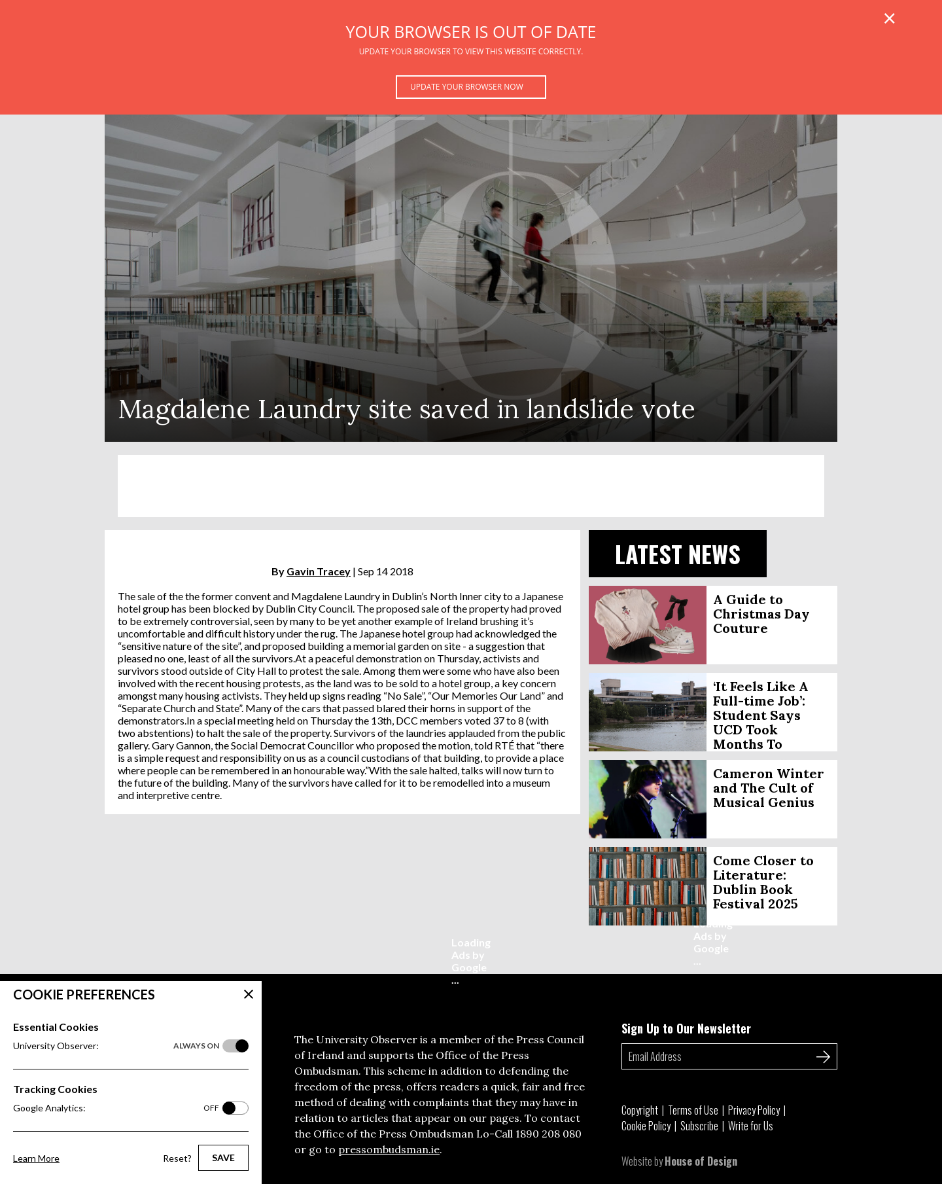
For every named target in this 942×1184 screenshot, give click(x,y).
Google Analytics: (116, 1108)
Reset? (177, 1158)
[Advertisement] (471, 486)
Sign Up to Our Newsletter (686, 1028)
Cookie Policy (646, 1126)
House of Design (701, 1161)
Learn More (36, 1158)
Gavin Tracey (319, 571)
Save (223, 1157)
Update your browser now (466, 86)
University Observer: (116, 1046)
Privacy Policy (754, 1110)
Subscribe (699, 1126)
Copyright (639, 1110)
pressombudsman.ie (389, 1149)
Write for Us (750, 1126)
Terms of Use (693, 1110)
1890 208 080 (548, 1133)
